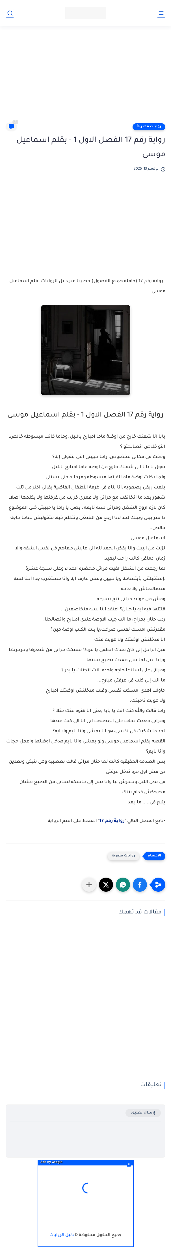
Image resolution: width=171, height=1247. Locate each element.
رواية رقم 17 (112, 821)
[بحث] (10, 13)
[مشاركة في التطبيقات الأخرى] (89, 885)
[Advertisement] (82, 76)
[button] (140, 885)
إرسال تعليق (143, 1113)
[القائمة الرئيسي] (161, 13)
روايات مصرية (149, 127)
